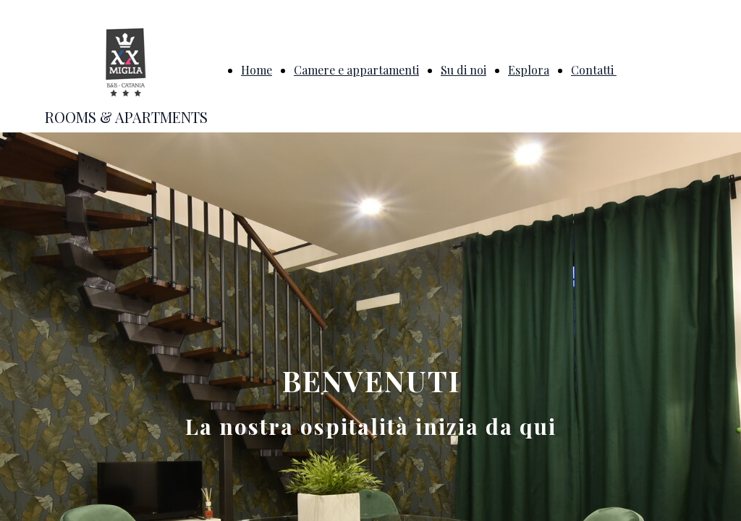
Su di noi (463, 69)
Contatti (594, 69)
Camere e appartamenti (356, 69)
